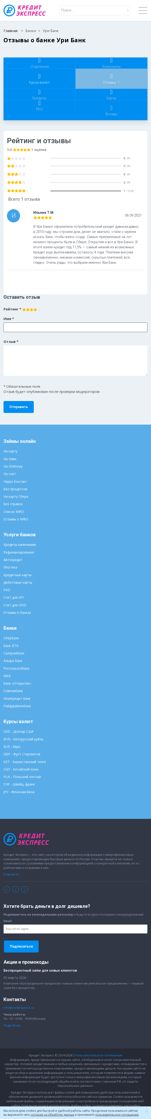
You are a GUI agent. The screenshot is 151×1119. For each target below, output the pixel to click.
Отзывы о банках (17, 612)
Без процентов (15, 489)
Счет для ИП (13, 597)
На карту (10, 451)
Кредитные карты (17, 575)
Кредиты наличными (19, 544)
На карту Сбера (15, 496)
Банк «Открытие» (17, 683)
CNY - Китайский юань (21, 769)
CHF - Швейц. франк (19, 784)
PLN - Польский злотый (22, 776)
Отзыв (10, 341)
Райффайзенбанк (17, 706)
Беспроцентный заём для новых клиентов (40, 970)
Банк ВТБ (10, 645)
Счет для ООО (14, 605)
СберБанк (11, 638)
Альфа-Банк (12, 660)
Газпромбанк (13, 653)
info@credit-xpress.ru (18, 1007)
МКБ (7, 676)
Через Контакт (15, 481)
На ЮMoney (13, 466)
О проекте (11, 874)
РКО (6, 590)
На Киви (9, 459)
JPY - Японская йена (18, 792)
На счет (9, 474)
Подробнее (12, 1025)
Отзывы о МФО (15, 519)
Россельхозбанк (16, 668)
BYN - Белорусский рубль (23, 739)
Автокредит (12, 560)
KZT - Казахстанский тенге (24, 762)
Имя (8, 318)
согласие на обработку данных (52, 1115)
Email (7, 921)
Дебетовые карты (17, 582)
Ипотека (10, 567)
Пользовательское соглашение (98, 1055)
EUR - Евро (12, 746)
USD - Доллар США (18, 731)
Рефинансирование (18, 552)
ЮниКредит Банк (17, 698)
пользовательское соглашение (117, 1115)
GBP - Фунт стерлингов (21, 754)
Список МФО (13, 511)
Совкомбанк (13, 691)
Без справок (13, 504)
